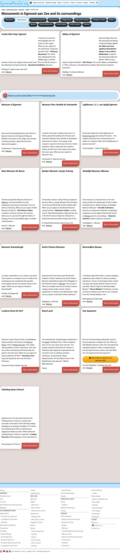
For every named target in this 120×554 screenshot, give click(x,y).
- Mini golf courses (37, 520)
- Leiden (94, 493)
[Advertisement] (60, 83)
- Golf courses (35, 543)
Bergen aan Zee (19, 345)
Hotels (32, 490)
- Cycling (33, 534)
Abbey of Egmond (71, 34)
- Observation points (37, 511)
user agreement (16, 551)
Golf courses (75, 25)
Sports (33, 25)
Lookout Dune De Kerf (12, 310)
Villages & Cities (99, 20)
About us (94, 522)
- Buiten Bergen (5, 534)
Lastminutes (35, 493)
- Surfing (33, 546)
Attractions (53, 20)
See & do (66, 3)
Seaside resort (5, 496)
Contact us (95, 528)
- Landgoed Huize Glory (8, 519)
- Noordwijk (95, 502)
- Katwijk (94, 505)
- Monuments (35, 508)
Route (63, 502)
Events (72, 3)
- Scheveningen (97, 508)
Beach (60, 3)
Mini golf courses (82, 20)
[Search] (97, 2)
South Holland (96, 490)
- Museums (34, 505)
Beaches (33, 499)
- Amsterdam (66, 540)
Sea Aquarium (89, 310)
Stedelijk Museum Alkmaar (95, 171)
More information (50, 71)
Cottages (3, 531)
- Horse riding (35, 540)
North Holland (66, 516)
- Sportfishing (66, 490)
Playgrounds (66, 20)
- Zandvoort (65, 546)
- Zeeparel (3, 522)
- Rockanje (95, 517)
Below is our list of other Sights (19, 96)
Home (2, 490)
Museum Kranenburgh (12, 247)
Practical (79, 3)
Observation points (38, 20)
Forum (63, 511)
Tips (1, 499)
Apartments (4, 514)
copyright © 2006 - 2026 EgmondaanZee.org (37, 551)
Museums (9, 20)
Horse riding (61, 25)
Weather (92, 3)
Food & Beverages (67, 493)
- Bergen (64, 525)
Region (86, 3)
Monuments (21, 20)
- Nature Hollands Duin (99, 499)
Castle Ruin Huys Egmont (14, 34)
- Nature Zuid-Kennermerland (71, 537)
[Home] (30, 2)
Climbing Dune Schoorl (13, 389)
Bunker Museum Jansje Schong (57, 171)
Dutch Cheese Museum (53, 247)
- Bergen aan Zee (67, 522)
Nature (111, 20)
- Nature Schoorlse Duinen (70, 519)
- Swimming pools (37, 531)
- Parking (64, 505)
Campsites (4, 528)
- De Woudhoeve (6, 537)
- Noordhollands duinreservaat (72, 531)
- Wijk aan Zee (66, 534)
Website (9, 72)
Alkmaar (5, 202)
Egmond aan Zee (38, 3)
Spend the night (51, 3)
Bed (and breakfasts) (8, 525)
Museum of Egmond (11, 104)
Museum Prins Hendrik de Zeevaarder (59, 104)
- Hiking (33, 537)
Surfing (86, 25)
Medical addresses (68, 508)
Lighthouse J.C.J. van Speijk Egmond (99, 104)
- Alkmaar (64, 528)
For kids (3, 502)
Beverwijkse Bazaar (92, 247)
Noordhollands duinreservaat (11, 505)
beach (47, 342)
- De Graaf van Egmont (8, 516)
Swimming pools (46, 25)
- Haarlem (64, 543)
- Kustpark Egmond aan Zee (10, 543)
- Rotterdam (95, 514)
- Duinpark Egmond (7, 540)
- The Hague (95, 511)
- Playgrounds (35, 517)
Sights (32, 502)
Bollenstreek (96, 496)
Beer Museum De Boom (13, 171)
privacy (23, 551)
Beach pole (47, 310)
